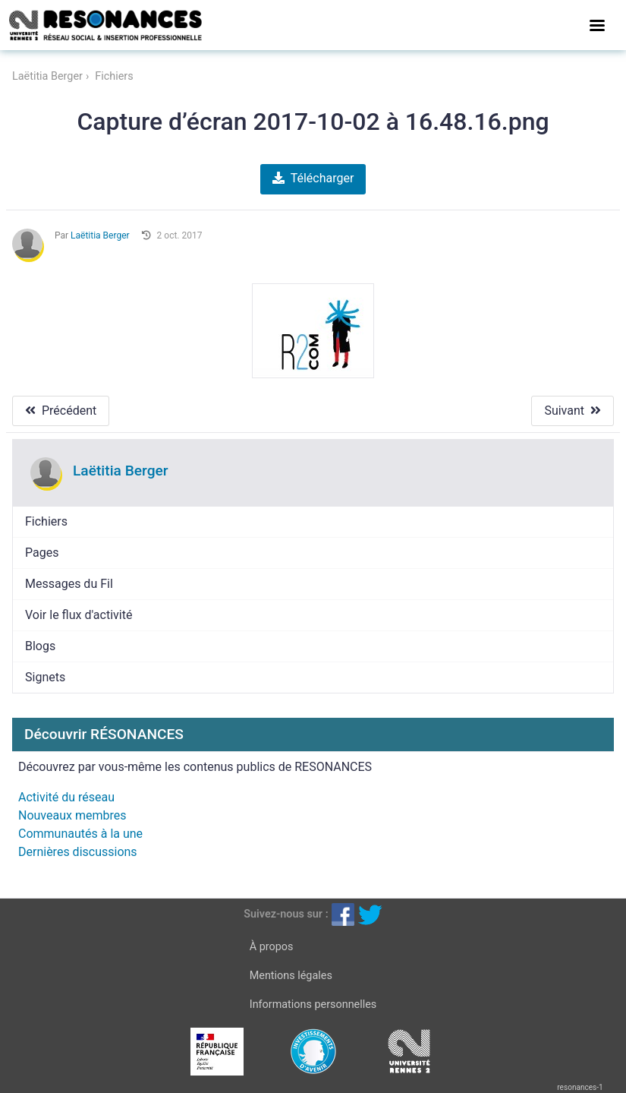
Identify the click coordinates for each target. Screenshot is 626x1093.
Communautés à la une (80, 833)
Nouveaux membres (72, 815)
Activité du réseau (66, 797)
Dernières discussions (77, 852)
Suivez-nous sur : (286, 914)
